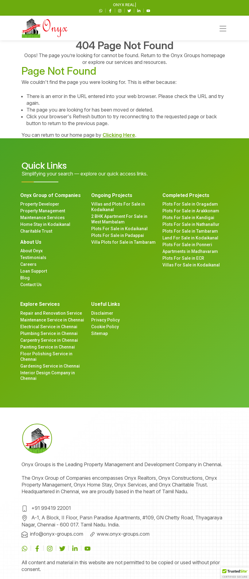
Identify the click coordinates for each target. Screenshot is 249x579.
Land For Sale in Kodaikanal (190, 237)
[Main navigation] (44, 28)
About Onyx (31, 250)
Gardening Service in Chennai (50, 366)
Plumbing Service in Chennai (49, 333)
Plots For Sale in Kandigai (188, 217)
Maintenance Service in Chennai (52, 319)
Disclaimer (102, 313)
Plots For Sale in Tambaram (190, 231)
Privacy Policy (105, 319)
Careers (28, 264)
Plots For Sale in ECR (183, 258)
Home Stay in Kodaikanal (45, 224)
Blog (25, 277)
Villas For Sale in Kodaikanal (191, 264)
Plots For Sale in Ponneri (187, 244)
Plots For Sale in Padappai (117, 235)
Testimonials (33, 257)
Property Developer (39, 204)
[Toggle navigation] (223, 28)
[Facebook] (110, 10)
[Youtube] (148, 10)
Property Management (42, 210)
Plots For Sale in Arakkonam (190, 210)
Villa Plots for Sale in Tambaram (123, 242)
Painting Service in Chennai (47, 347)
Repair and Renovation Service (51, 313)
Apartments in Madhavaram (190, 251)
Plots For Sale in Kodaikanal (119, 228)
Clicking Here (119, 135)
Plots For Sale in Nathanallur (191, 224)
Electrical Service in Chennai (48, 326)
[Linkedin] (139, 10)
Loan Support (33, 271)
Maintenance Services (42, 217)
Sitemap (99, 333)
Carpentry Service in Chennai (49, 340)
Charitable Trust (36, 231)
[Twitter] (129, 10)
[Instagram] (120, 10)
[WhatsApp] (101, 10)
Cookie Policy (105, 326)
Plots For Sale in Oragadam (190, 204)
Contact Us (31, 284)
